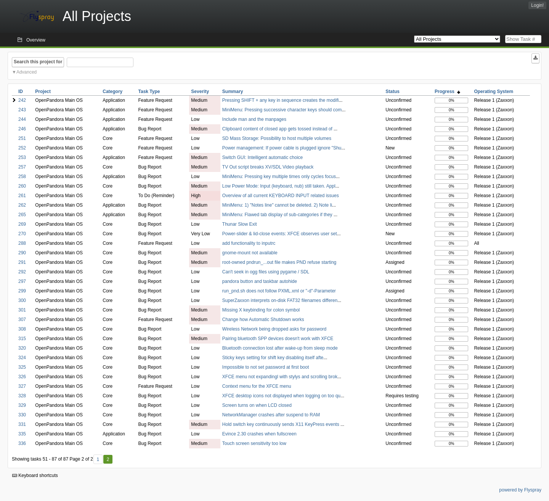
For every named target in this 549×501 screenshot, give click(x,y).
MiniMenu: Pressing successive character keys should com (282, 109)
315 (22, 338)
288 (22, 243)
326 (22, 376)
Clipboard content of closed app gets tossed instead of (278, 129)
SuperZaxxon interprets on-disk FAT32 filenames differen (279, 300)
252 (22, 148)
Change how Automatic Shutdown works (263, 319)
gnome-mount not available (250, 252)
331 (22, 424)
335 (22, 434)
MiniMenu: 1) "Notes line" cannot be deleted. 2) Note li (277, 205)
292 (22, 272)
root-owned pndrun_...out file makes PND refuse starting (279, 262)
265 (22, 214)
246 (22, 129)
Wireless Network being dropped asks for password (274, 329)
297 (22, 281)
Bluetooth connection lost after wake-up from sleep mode (280, 348)
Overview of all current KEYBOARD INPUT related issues (280, 195)
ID (20, 91)
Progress (447, 91)
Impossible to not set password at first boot (265, 367)
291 (22, 262)
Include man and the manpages (254, 119)
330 (22, 415)
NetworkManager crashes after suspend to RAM (271, 415)
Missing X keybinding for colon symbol (261, 310)
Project (43, 91)
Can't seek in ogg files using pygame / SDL (265, 272)
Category (112, 91)
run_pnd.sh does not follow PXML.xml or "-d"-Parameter (279, 291)
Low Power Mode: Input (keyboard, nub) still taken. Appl (279, 186)
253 (22, 157)
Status (392, 91)
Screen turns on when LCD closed (257, 405)
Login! (537, 5)
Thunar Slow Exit (239, 224)
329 (22, 405)
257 (22, 167)
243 (22, 109)
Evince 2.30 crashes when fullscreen (259, 434)
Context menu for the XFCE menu (256, 386)
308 (22, 329)
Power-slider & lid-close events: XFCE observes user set (279, 233)
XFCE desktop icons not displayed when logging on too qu (281, 395)
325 (22, 367)
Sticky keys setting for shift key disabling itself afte (272, 357)
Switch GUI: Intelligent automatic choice (262, 157)
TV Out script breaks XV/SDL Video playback (267, 167)
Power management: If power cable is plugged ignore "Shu (281, 148)
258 (22, 176)
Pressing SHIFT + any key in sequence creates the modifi (280, 100)
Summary (232, 91)
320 (22, 348)
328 (22, 395)
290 (22, 252)
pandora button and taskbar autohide (259, 281)
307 (22, 319)
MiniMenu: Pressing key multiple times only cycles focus (279, 176)
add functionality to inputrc (248, 243)
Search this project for (38, 61)
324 (22, 357)
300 (22, 300)
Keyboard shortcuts (35, 475)
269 (22, 224)
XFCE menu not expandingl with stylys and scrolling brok (279, 376)
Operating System (493, 91)
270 (22, 233)
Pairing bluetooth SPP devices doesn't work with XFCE (278, 338)
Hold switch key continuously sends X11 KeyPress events (281, 424)
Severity (200, 91)
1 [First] (97, 459)
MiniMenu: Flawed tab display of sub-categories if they (278, 214)
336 (22, 443)
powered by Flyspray (520, 490)
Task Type (149, 91)
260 (22, 186)
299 (22, 291)
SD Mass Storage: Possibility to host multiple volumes (276, 138)
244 (22, 119)
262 (22, 205)
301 (22, 310)
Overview (35, 40)
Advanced (26, 72)
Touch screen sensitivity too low (254, 443)
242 (22, 100)
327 (22, 386)
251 (22, 138)
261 (22, 195)
